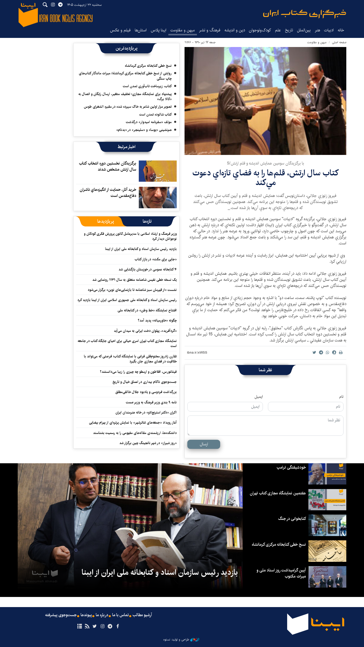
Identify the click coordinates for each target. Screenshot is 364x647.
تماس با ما (120, 615)
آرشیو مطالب (142, 615)
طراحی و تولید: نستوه (181, 639)
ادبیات (329, 30)
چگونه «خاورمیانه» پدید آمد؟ (157, 320)
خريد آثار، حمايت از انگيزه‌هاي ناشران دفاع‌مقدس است (108, 192)
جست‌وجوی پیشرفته (61, 615)
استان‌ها (141, 30)
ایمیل (259, 397)
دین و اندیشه (234, 30)
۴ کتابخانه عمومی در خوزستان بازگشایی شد (148, 269)
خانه (341, 30)
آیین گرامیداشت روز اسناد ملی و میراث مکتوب (281, 573)
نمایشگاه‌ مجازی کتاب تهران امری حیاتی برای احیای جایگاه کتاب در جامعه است (127, 343)
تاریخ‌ (289, 30)
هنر (317, 30)
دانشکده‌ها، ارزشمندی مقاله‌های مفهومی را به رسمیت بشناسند (135, 433)
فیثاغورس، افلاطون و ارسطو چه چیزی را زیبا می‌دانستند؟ (138, 372)
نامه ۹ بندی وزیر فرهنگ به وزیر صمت (151, 402)
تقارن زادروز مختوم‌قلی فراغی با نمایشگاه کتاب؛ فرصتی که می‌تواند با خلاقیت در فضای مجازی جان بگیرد (130, 359)
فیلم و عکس (120, 30)
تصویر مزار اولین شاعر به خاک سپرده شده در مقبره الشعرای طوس (128, 106)
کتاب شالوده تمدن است (155, 114)
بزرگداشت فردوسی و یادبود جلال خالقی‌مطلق (146, 392)
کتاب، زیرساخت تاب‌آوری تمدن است (147, 86)
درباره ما (102, 615)
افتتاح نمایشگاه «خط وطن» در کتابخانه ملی (147, 310)
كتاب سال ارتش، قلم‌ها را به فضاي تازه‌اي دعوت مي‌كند (265, 177)
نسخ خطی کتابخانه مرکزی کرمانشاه (148, 65)
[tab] (147, 221)
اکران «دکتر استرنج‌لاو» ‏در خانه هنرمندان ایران (146, 412)
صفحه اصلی (339, 42)
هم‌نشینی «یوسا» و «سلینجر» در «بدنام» (144, 130)
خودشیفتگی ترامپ (291, 467)
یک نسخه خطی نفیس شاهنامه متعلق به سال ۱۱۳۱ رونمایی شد (134, 280)
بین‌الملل (304, 30)
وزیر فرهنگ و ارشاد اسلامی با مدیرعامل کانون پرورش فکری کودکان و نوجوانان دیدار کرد (130, 236)
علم (278, 30)
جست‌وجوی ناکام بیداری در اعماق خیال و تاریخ (144, 382)
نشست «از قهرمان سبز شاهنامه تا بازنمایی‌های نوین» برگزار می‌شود (132, 290)
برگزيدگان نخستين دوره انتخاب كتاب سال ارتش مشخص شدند (107, 166)
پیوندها (86, 615)
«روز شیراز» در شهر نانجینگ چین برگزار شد (148, 443)
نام (341, 397)
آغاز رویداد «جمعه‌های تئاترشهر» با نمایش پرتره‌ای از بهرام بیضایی (133, 422)
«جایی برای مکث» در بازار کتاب (156, 259)
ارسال (204, 444)
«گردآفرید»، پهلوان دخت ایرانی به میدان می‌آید (145, 331)
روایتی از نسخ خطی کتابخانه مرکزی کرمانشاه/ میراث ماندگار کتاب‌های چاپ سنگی (125, 76)
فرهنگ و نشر (209, 30)
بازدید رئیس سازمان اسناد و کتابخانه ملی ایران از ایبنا (141, 249)
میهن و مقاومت (182, 30)
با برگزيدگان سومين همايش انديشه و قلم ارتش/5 (265, 163)
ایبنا (304, 14)
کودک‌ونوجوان (260, 30)
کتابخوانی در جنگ (292, 518)
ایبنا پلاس (158, 30)
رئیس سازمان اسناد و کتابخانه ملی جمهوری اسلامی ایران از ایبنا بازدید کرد (127, 300)
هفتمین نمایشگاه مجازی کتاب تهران (278, 493)
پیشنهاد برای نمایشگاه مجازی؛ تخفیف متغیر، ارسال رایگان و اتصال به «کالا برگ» (125, 96)
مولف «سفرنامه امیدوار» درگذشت (149, 122)
